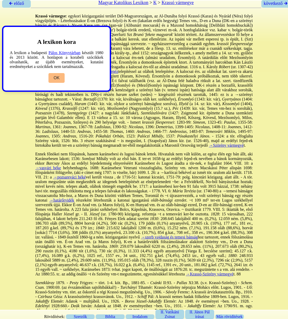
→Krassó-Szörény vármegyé (209, 274)
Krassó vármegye (178, 2)
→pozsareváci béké (69, 177)
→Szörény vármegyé (226, 145)
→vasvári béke (48, 168)
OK (56, 78)
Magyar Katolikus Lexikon (123, 2)
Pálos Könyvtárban (64, 53)
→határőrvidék (61, 200)
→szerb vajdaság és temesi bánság (169, 237)
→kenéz (111, 71)
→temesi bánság (236, 191)
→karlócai (169, 172)
